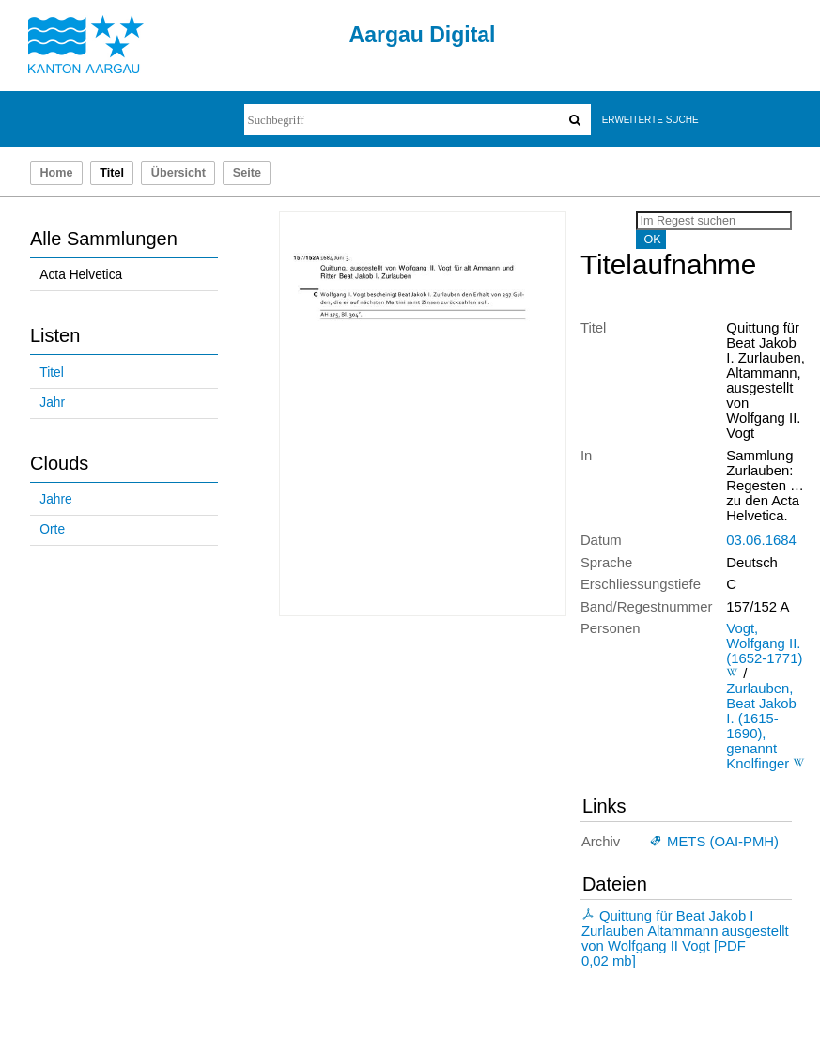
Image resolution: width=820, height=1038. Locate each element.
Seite (247, 172)
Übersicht (178, 172)
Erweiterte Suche (650, 120)
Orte (52, 529)
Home (55, 172)
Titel (51, 372)
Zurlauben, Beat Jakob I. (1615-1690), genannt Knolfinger (761, 726)
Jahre (55, 499)
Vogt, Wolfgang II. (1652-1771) (764, 643)
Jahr (52, 402)
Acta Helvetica (80, 275)
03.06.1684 (761, 540)
